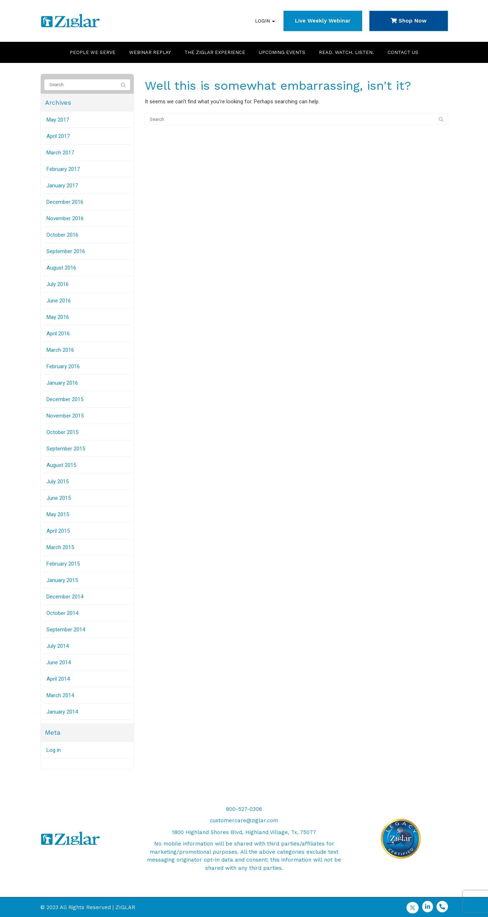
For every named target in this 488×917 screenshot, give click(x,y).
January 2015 (62, 580)
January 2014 (62, 712)
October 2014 (62, 613)
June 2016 (58, 300)
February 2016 (63, 366)
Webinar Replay (150, 52)
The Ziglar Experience (214, 52)
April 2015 (58, 531)
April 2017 (58, 136)
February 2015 (63, 564)
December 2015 (64, 399)
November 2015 (65, 416)
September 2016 (65, 251)
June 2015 (58, 498)
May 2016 (57, 317)
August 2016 (61, 268)
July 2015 (57, 481)
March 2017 (60, 152)
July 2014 (57, 646)
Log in (53, 750)
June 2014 (58, 662)
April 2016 (58, 333)
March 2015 (60, 547)
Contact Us (403, 52)
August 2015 (61, 465)
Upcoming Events (282, 52)
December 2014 (64, 596)
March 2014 (60, 695)
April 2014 (58, 679)
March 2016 (60, 350)
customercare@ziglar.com (244, 820)
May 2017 (57, 120)
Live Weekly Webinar (322, 21)
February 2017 (63, 169)
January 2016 (62, 383)
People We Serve (92, 52)
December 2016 (64, 202)
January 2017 (62, 185)
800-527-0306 (244, 809)
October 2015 (62, 432)
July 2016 (57, 284)
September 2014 (65, 629)
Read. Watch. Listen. (346, 52)
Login (265, 21)
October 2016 (62, 235)
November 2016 (65, 218)
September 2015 (65, 448)
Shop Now (409, 21)
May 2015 (57, 514)
